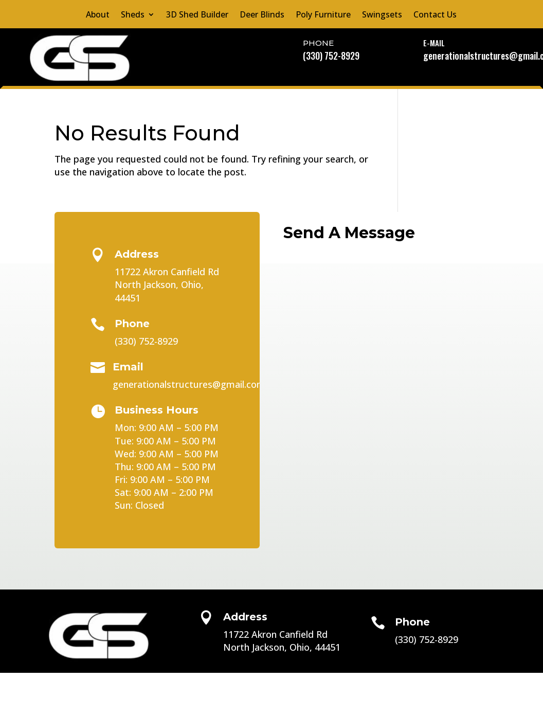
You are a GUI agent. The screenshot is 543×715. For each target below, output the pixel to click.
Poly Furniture (323, 15)
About (98, 15)
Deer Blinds (262, 15)
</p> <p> (385, 299)
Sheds (132, 15)
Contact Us (435, 15)
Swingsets (382, 15)
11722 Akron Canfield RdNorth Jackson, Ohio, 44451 (167, 284)
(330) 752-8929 (331, 55)
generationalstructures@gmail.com (189, 384)
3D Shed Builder (197, 15)
